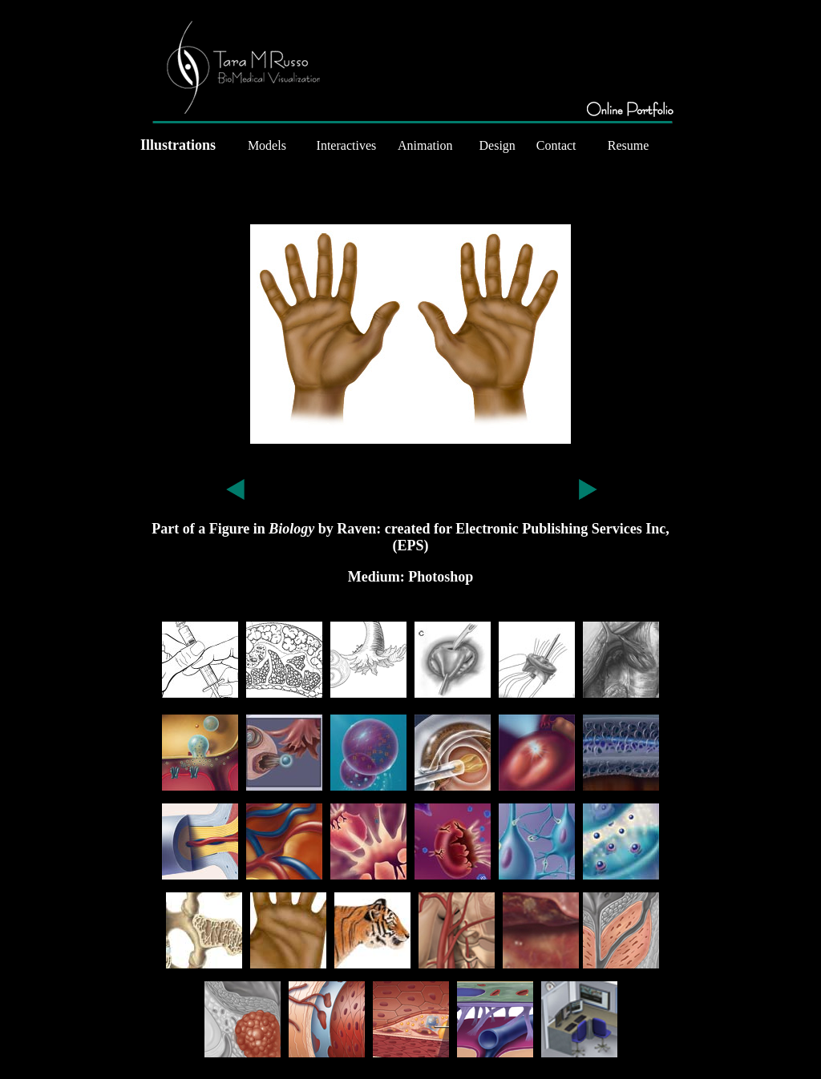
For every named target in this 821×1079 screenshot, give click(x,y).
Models (267, 145)
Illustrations (178, 145)
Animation (425, 145)
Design (497, 145)
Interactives (347, 145)
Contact (556, 145)
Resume (628, 145)
